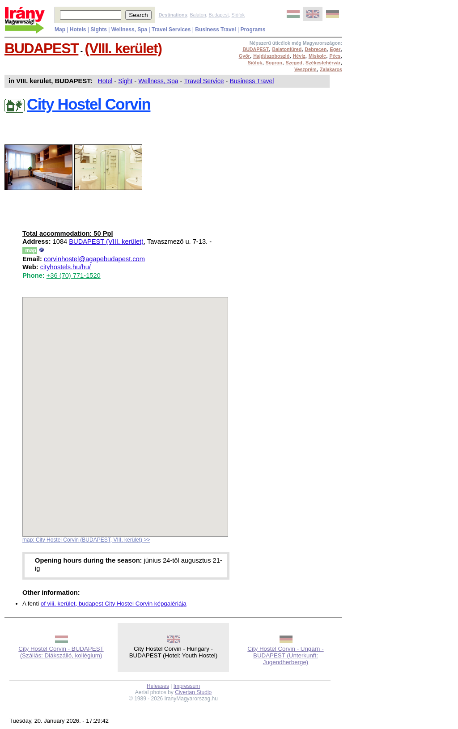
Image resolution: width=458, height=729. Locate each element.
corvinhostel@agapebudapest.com (94, 259)
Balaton (198, 14)
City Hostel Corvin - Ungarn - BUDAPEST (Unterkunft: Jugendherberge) (285, 655)
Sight (125, 81)
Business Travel (252, 81)
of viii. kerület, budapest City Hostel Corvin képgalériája (114, 603)
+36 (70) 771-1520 (74, 275)
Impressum (187, 686)
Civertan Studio (193, 692)
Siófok (238, 14)
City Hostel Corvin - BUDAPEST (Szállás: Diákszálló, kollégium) (60, 652)
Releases (158, 686)
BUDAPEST (41, 48)
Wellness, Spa (158, 81)
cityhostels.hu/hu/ (65, 267)
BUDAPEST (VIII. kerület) (106, 241)
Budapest (219, 14)
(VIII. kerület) (123, 48)
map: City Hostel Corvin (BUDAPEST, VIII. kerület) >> (86, 540)
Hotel (105, 81)
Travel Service (204, 81)
